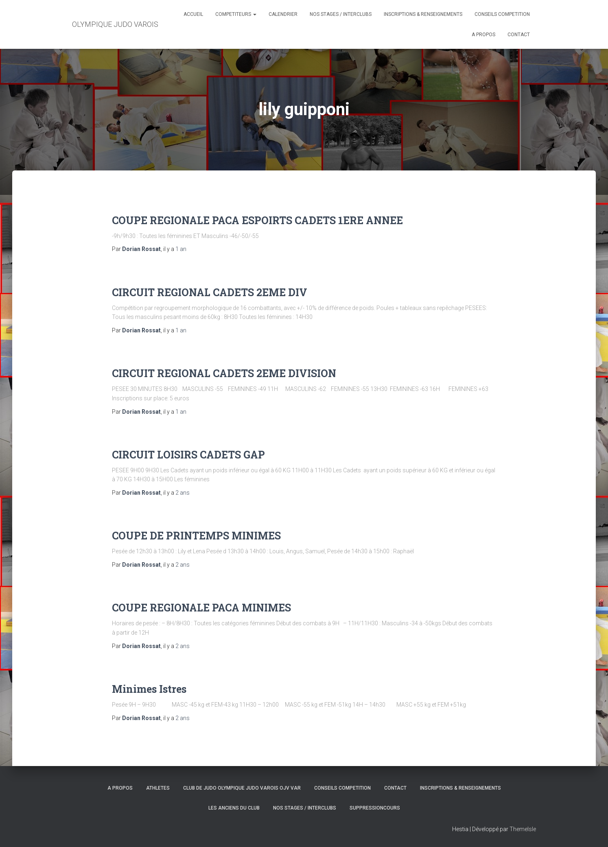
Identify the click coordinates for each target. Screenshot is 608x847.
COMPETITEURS (235, 14)
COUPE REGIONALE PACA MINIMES (201, 607)
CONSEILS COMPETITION (502, 14)
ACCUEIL (193, 14)
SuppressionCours (375, 808)
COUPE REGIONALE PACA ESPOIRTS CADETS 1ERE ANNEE (257, 220)
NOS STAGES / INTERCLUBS (341, 14)
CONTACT (518, 34)
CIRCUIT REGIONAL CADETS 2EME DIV (209, 292)
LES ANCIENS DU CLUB (234, 808)
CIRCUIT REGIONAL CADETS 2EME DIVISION (224, 373)
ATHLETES (158, 788)
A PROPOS (483, 34)
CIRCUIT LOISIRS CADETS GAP (188, 454)
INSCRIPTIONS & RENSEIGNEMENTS (423, 14)
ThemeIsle (523, 829)
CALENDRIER (283, 14)
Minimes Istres (149, 689)
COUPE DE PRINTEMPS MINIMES (196, 535)
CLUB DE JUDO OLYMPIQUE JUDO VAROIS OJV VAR (242, 788)
